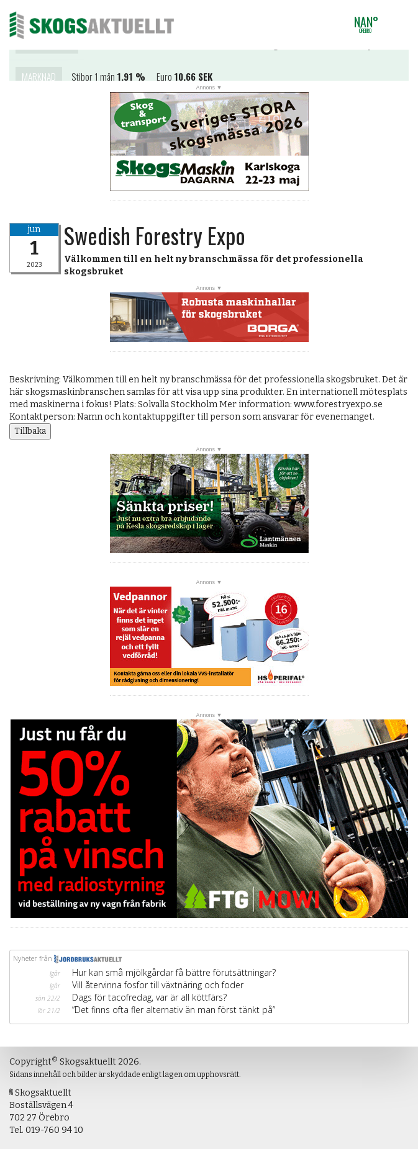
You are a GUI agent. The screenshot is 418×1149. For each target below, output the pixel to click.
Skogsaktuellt (91, 24)
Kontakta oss (47, 51)
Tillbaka (30, 431)
